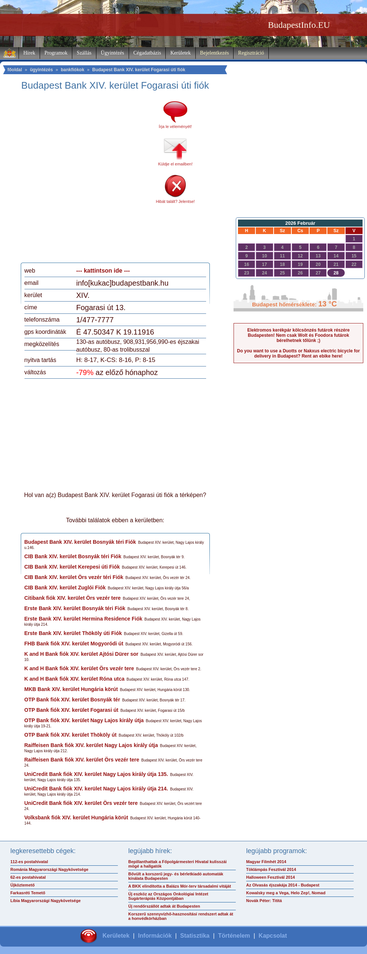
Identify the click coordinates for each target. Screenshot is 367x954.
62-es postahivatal (28, 877)
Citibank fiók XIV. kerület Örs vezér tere (72, 598)
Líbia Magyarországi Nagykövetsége (45, 900)
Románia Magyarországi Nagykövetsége (49, 869)
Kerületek (180, 53)
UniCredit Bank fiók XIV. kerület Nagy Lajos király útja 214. (96, 789)
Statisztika (194, 935)
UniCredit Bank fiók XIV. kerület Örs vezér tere (81, 803)
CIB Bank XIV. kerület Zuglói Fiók (65, 588)
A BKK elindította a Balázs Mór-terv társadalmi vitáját (179, 886)
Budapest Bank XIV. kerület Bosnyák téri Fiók (80, 542)
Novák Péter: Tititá (264, 900)
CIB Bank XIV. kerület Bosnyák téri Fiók (73, 556)
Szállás (84, 53)
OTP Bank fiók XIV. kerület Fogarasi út (71, 710)
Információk (155, 935)
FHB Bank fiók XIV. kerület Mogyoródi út (73, 644)
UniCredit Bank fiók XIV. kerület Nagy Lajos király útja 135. (96, 774)
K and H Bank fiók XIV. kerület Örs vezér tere (79, 668)
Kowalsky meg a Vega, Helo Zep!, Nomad (285, 893)
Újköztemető (22, 885)
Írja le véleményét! (175, 126)
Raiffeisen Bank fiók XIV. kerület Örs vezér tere (81, 760)
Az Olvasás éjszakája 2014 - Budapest (283, 885)
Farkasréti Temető (27, 893)
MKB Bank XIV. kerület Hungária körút (71, 689)
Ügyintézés (112, 53)
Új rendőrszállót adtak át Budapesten (164, 906)
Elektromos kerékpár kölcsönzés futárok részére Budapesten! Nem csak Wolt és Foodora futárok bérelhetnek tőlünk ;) (298, 335)
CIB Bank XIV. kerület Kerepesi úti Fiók (72, 567)
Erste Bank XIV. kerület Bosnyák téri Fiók (75, 608)
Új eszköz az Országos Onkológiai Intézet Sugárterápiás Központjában (168, 896)
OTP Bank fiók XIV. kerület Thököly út (70, 735)
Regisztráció (251, 53)
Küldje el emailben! (175, 164)
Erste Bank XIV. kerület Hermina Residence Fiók (83, 619)
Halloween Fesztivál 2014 (270, 877)
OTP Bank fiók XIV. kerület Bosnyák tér (72, 700)
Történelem (234, 935)
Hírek (29, 53)
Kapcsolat (273, 935)
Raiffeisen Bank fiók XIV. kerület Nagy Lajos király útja (91, 745)
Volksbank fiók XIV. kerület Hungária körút (76, 817)
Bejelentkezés (214, 53)
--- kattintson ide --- (103, 270)
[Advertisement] (75, 179)
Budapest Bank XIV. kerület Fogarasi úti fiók (138, 69)
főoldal (14, 69)
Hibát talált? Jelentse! (175, 201)
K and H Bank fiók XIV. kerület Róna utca (74, 679)
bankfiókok (72, 69)
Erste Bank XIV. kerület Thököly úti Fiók (73, 633)
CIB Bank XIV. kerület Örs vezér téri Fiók (73, 577)
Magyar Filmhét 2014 (266, 861)
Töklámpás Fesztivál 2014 (271, 869)
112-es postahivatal (29, 861)
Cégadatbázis (147, 53)
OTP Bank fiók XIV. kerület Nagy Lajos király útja (84, 720)
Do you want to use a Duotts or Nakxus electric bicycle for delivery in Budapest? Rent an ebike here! (298, 353)
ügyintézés (41, 69)
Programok (55, 53)
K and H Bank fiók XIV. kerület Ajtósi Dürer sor (81, 654)
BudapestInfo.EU (299, 25)
